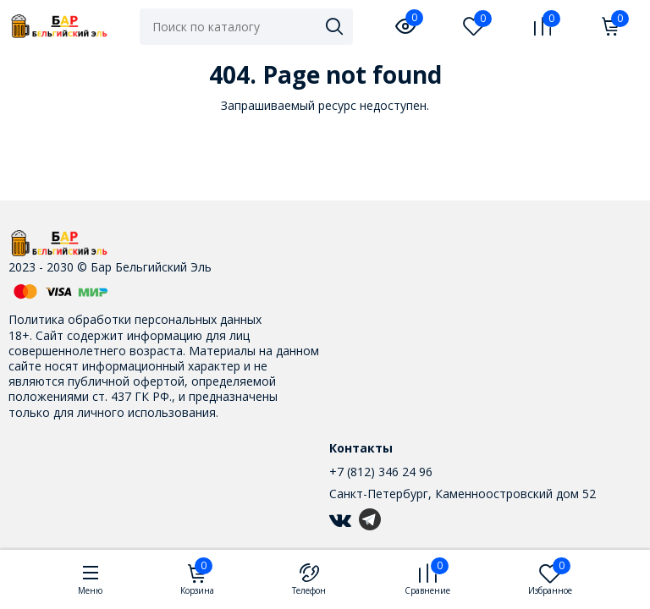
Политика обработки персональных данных (135, 319)
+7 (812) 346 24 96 (380, 472)
